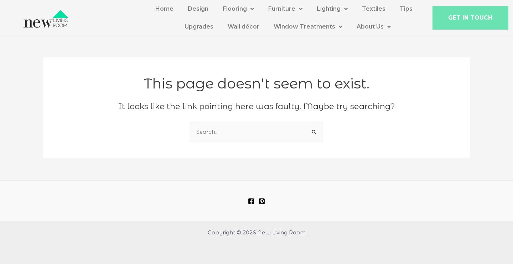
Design (198, 8)
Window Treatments (308, 26)
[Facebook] (251, 201)
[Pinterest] (262, 201)
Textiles (373, 8)
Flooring (238, 8)
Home (164, 8)
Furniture (285, 8)
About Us (374, 26)
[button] (470, 18)
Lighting (332, 8)
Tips (406, 8)
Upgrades (199, 26)
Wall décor (243, 26)
